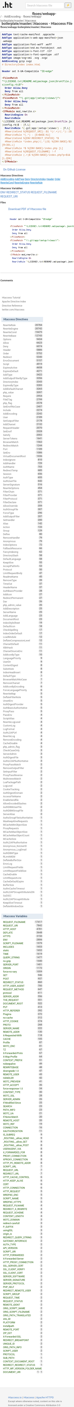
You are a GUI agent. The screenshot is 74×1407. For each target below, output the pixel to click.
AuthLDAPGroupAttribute (23, 899)
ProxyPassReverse (23, 775)
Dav (23, 601)
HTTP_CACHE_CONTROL (23, 1177)
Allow (23, 342)
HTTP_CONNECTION (23, 1187)
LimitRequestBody (23, 573)
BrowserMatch (23, 442)
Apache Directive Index (14, 301)
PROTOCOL (23, 1354)
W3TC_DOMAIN (23, 1219)
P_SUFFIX (23, 1226)
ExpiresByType (23, 385)
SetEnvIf (23, 431)
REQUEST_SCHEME (23, 1212)
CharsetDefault (23, 644)
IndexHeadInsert (23, 672)
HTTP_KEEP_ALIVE (23, 1180)
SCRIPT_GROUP (23, 1294)
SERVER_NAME (23, 1028)
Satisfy (23, 434)
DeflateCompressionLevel (23, 640)
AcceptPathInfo (23, 566)
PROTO (23, 1024)
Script (23, 364)
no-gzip (23, 960)
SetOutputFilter (23, 420)
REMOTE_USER (23, 1074)
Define (23, 534)
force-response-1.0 (23, 1088)
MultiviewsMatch (23, 778)
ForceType (23, 512)
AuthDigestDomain (23, 792)
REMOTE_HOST (23, 1120)
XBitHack (23, 647)
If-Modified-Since (23, 1102)
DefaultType (23, 675)
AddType (19, 179)
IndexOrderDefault (23, 633)
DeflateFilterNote (23, 697)
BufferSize (23, 884)
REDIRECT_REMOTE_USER (23, 1290)
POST (23, 978)
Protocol (23, 569)
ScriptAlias (23, 718)
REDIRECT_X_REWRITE (23, 1209)
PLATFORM (23, 1322)
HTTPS (23, 936)
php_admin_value (23, 605)
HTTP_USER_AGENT (23, 985)
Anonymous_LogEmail (23, 849)
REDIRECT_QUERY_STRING (23, 1237)
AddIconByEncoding (23, 686)
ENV (3, 192)
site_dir (23, 1318)
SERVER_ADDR (23, 996)
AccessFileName (23, 796)
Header (50, 179)
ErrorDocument (23, 360)
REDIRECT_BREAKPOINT (23, 1340)
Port (23, 449)
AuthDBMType (23, 853)
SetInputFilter (23, 771)
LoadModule (23, 636)
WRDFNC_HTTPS (23, 1201)
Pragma (23, 1014)
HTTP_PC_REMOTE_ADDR (23, 1162)
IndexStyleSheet (23, 622)
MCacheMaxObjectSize (23, 831)
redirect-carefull (23, 1223)
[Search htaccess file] (44, 5)
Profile (23, 1042)
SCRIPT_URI (23, 1251)
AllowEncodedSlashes (23, 803)
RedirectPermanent (23, 597)
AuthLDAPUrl (23, 732)
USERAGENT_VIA (23, 1148)
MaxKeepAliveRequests (23, 821)
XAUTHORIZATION (23, 1131)
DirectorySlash (23, 555)
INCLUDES (23, 946)
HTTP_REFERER (23, 1010)
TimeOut (23, 583)
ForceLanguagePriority (23, 690)
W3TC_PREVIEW (23, 1081)
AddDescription (23, 608)
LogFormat (23, 729)
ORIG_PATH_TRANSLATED (23, 1315)
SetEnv (23, 452)
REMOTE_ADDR (23, 1031)
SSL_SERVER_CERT (23, 1265)
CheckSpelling (23, 629)
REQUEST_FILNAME (23, 1205)
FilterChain (23, 491)
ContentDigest (23, 665)
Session (23, 473)
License (20, 169)
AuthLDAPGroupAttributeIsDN (23, 892)
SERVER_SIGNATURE (23, 1279)
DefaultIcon (23, 626)
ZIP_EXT (23, 1333)
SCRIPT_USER (23, 1350)
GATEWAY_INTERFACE (23, 1240)
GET (23, 975)
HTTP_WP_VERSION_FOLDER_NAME (23, 1368)
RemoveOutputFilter (23, 768)
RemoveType (23, 580)
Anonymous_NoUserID (23, 846)
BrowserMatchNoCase (23, 679)
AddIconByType (23, 654)
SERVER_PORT (23, 964)
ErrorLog (23, 863)
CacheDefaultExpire (23, 881)
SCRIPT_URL (23, 1166)
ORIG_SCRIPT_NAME (23, 1308)
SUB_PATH (23, 1357)
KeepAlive (23, 562)
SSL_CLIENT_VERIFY (23, 1269)
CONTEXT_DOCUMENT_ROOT (23, 1361)
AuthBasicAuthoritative (23, 707)
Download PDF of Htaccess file (27, 209)
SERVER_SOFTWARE (23, 1276)
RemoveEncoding (23, 739)
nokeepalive (23, 1063)
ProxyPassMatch (23, 764)
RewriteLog (23, 736)
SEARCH (23, 1106)
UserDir (23, 661)
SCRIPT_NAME (23, 1198)
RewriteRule (36, 182)
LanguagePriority (23, 658)
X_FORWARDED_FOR (23, 1152)
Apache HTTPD (45, 1397)
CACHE (23, 1038)
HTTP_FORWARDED (23, 1255)
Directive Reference (12, 305)
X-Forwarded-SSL (23, 1336)
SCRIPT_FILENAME (23, 943)
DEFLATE (23, 932)
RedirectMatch (23, 445)
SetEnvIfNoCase (23, 406)
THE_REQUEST (23, 999)
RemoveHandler (23, 537)
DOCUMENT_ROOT (23, 1003)
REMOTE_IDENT (23, 1304)
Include (23, 410)
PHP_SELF (23, 1286)
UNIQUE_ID (23, 1343)
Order (57, 179)
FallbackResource (23, 548)
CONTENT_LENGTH (23, 1216)
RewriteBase (23, 335)
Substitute (23, 668)
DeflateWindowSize (23, 906)
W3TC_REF (23, 1123)
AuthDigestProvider (23, 704)
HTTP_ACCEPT (23, 1085)
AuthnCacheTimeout (23, 888)
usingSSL (23, 1230)
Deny (27, 179)
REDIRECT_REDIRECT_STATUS (23, 1364)
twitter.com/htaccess (13, 309)
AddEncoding (12, 16)
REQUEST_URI (9, 196)
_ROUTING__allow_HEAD (23, 1138)
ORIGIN (23, 968)
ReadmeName (23, 576)
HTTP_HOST (23, 929)
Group (23, 530)
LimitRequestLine (23, 877)
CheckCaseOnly (23, 750)
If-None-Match (23, 1116)
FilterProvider (23, 495)
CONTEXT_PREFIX (23, 1060)
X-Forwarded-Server (23, 1258)
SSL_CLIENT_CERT (23, 1272)
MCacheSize (23, 838)
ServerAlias (23, 814)
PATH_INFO (23, 1109)
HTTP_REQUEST (23, 1191)
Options (23, 339)
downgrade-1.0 (23, 1070)
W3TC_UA (23, 1113)
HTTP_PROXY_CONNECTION (23, 1262)
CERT (23, 1184)
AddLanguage (23, 615)
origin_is (23, 1233)
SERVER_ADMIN (23, 1099)
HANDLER (23, 1077)
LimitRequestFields (23, 867)
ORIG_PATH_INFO (23, 1347)
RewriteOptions (23, 488)
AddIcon (23, 594)
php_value (23, 392)
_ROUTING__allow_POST (23, 1145)
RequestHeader (23, 427)
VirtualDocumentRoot (23, 456)
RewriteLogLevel (23, 721)
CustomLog (23, 725)
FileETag (23, 399)
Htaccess (28, 1397)
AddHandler (23, 463)
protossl (23, 992)
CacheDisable (23, 743)
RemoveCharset (23, 683)
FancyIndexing (23, 551)
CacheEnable (23, 874)
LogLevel (23, 785)
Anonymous (23, 541)
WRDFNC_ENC (23, 1194)
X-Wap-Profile (23, 1056)
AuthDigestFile (23, 757)
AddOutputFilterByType (23, 378)
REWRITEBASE (23, 1067)
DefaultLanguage (23, 558)
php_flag (23, 403)
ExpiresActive (23, 367)
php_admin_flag (23, 746)
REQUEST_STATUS (23, 1301)
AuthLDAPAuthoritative (23, 842)
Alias (23, 523)
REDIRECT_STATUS (18, 192)
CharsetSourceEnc (23, 651)
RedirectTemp (23, 470)
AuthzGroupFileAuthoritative (23, 817)
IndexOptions (23, 544)
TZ (23, 1049)
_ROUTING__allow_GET (23, 1141)
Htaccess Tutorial (11, 297)
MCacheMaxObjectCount (23, 835)
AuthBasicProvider (23, 590)
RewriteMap (23, 693)
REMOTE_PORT (23, 1329)
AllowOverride (23, 505)
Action (23, 527)
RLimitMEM (23, 856)
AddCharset (23, 424)
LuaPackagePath (23, 782)
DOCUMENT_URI (21, 1372)
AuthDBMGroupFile (23, 810)
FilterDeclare (23, 502)
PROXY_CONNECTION (23, 1155)
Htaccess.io (15, 1397)
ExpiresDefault (23, 371)
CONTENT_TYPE (23, 1092)
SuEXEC (23, 895)
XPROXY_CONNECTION (23, 1159)
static (23, 950)
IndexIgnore (23, 459)
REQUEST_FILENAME (44, 192)
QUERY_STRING (23, 957)
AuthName (23, 466)
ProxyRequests (23, 828)
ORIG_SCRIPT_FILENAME (23, 1311)
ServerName (23, 612)
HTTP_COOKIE (23, 1021)
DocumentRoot (23, 619)
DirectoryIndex (38, 179)
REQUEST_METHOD (23, 989)
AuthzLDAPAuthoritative (23, 760)
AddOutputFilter (23, 516)
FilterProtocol (23, 498)
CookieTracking (23, 789)
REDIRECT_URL (23, 1173)
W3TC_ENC (23, 1046)
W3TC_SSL (23, 1095)
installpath (23, 1325)
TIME (23, 953)
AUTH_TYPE (23, 1244)
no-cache (23, 1017)
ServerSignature (23, 484)
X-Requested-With (23, 1035)
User (23, 417)
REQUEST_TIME (23, 1297)
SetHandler (23, 519)
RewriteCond (7, 182)
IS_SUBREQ (23, 1134)
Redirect (23, 356)
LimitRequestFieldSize (23, 870)
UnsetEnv (23, 700)
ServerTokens (23, 438)
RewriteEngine (21, 182)
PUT (23, 1007)
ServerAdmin (23, 753)
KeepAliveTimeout (23, 902)
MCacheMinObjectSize (23, 824)
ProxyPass (23, 711)
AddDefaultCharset (23, 388)
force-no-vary (23, 971)
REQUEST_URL (23, 1170)
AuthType (23, 477)
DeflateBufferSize (23, 860)
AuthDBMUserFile (23, 807)
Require (23, 395)
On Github (9, 169)
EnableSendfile (23, 799)
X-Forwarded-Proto (23, 1053)
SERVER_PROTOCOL (23, 1283)
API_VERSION (23, 1248)
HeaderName (23, 587)
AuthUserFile (23, 481)
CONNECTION (23, 1127)
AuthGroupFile (23, 509)
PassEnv (23, 714)
